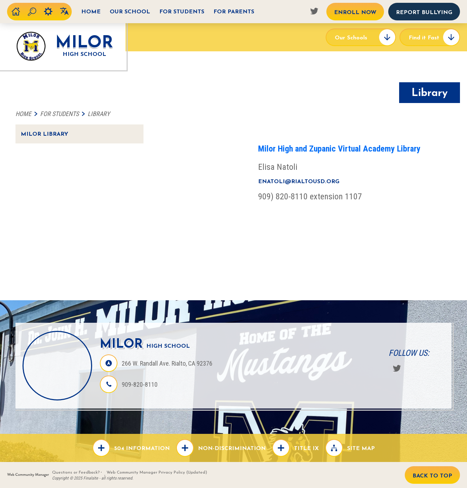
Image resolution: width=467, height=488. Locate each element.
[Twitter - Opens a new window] (314, 11)
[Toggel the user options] (48, 12)
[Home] (91, 11)
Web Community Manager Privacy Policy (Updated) (157, 472)
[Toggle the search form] (32, 12)
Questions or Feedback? (76, 472)
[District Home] (16, 12)
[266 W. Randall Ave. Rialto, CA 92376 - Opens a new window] (167, 363)
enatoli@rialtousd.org (298, 182)
